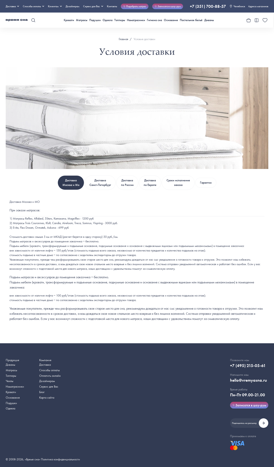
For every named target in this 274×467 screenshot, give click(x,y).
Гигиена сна (154, 20)
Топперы (119, 20)
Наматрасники (136, 20)
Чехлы (9, 381)
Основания (171, 20)
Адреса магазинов (258, 6)
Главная (123, 39)
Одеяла (107, 20)
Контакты (112, 6)
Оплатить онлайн (50, 376)
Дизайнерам (72, 6)
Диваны (209, 20)
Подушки (95, 20)
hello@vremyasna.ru (248, 380)
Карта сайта (46, 398)
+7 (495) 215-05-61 (248, 365)
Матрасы (81, 20)
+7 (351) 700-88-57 (208, 6)
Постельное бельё (191, 20)
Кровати (69, 20)
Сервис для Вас (93, 6)
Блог (42, 392)
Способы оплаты (49, 370)
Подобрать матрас (134, 6)
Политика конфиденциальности (60, 459)
